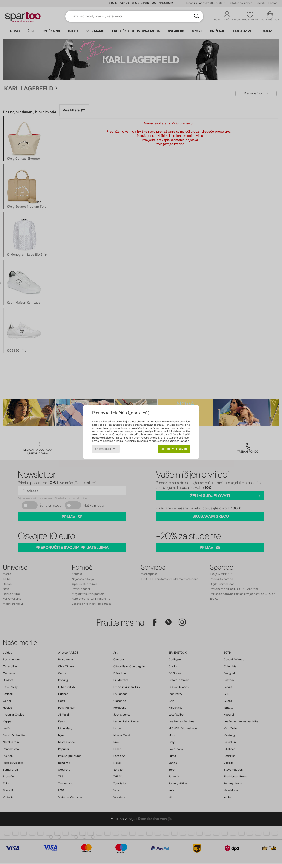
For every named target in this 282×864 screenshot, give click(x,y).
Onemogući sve (106, 448)
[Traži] (196, 16)
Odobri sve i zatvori (174, 448)
